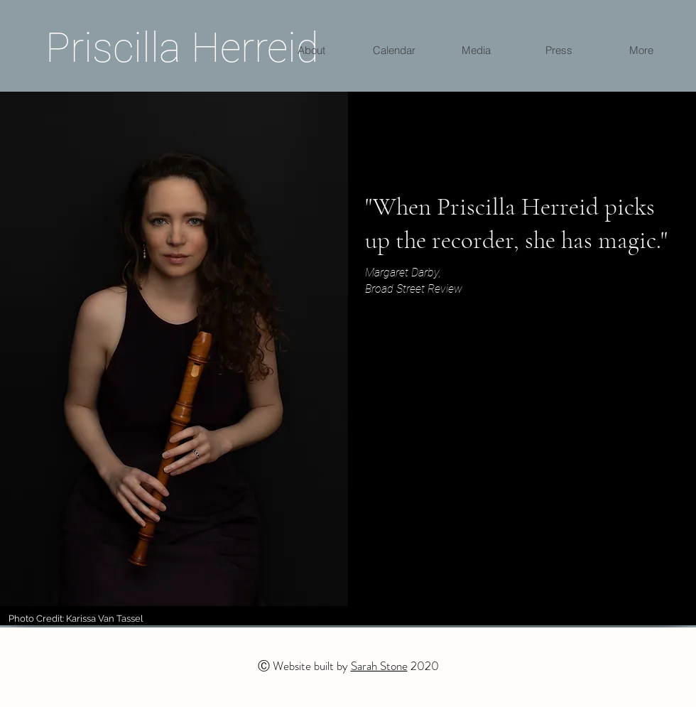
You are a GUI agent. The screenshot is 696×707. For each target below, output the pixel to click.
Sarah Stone (379, 665)
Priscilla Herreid (182, 47)
